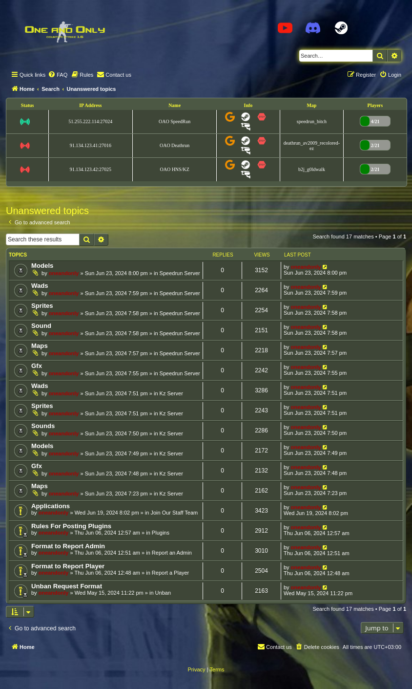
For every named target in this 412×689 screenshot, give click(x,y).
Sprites (42, 305)
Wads (39, 285)
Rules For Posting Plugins (71, 526)
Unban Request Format (66, 586)
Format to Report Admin (68, 546)
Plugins (160, 533)
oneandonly (64, 273)
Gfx (36, 365)
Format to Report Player (67, 566)
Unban (163, 593)
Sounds (43, 426)
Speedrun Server (180, 273)
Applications (50, 506)
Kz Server (171, 393)
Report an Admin (172, 553)
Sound (41, 325)
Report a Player (170, 573)
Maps (39, 345)
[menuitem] (57, 75)
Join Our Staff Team (174, 513)
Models (42, 265)
